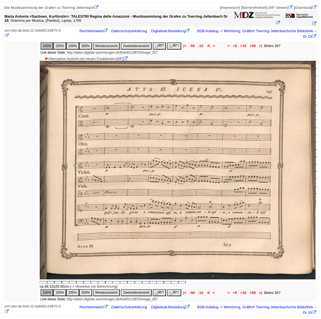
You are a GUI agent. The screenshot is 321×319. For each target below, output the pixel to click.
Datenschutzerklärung (129, 31)
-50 (192, 46)
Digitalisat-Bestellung (168, 31)
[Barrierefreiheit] (254, 8)
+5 (235, 46)
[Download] (303, 8)
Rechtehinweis (92, 31)
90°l (159, 45)
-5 (208, 46)
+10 (243, 46)
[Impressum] (230, 8)
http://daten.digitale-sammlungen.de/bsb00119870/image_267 (112, 52)
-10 (200, 46)
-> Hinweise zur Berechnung (93, 286)
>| (260, 46)
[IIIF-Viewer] (278, 8)
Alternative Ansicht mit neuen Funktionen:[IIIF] (84, 59)
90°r (174, 45)
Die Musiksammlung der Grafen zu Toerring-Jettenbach (49, 8)
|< (185, 46)
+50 (252, 46)
